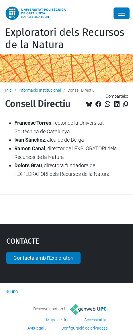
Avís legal (36, 328)
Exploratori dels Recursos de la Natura (64, 38)
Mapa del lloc (57, 319)
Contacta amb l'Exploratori (43, 258)
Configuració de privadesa (84, 328)
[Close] (122, 13)
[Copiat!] (125, 104)
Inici (8, 90)
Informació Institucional (40, 90)
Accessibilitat (96, 319)
